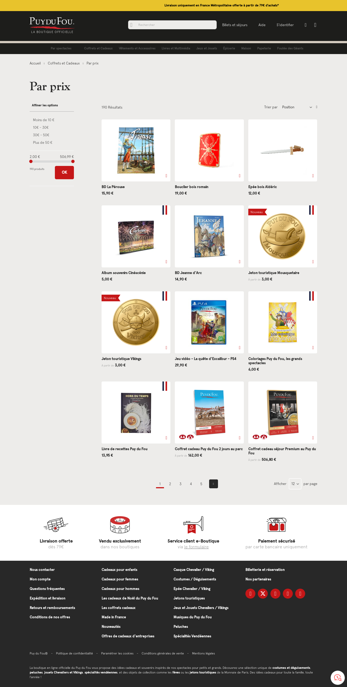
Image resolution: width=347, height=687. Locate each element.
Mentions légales (203, 653)
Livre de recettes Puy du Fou (124, 449)
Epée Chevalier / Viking (192, 589)
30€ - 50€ (41, 135)
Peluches (181, 627)
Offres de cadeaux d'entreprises (128, 636)
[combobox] (171, 24)
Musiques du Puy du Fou (193, 617)
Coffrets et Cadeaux (64, 63)
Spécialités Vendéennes (192, 636)
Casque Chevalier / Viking (194, 570)
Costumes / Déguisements (195, 579)
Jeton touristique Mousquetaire (273, 273)
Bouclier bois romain (191, 187)
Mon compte (40, 579)
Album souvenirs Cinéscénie (124, 273)
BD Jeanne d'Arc (188, 273)
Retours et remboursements (52, 608)
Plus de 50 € (42, 142)
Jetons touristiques (189, 598)
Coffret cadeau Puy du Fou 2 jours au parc (209, 449)
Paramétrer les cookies (117, 653)
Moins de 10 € (43, 120)
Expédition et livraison (47, 598)
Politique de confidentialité (74, 653)
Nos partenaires (258, 579)
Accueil (36, 63)
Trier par (271, 107)
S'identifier (284, 25)
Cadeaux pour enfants (119, 570)
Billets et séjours (233, 25)
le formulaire (196, 546)
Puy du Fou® (39, 653)
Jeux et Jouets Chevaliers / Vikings (201, 608)
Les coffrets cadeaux (118, 608)
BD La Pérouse (113, 187)
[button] (166, 175)
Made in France (114, 617)
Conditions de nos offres (50, 617)
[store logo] (53, 23)
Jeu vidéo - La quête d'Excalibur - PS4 (205, 359)
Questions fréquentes (47, 589)
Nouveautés (111, 627)
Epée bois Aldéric (262, 187)
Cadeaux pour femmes (120, 579)
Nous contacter (42, 570)
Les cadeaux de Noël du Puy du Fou (130, 598)
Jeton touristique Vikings (121, 359)
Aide (260, 25)
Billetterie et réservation (265, 570)
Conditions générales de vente (163, 653)
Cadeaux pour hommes (120, 589)
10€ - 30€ (41, 127)
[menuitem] (57, 48)
